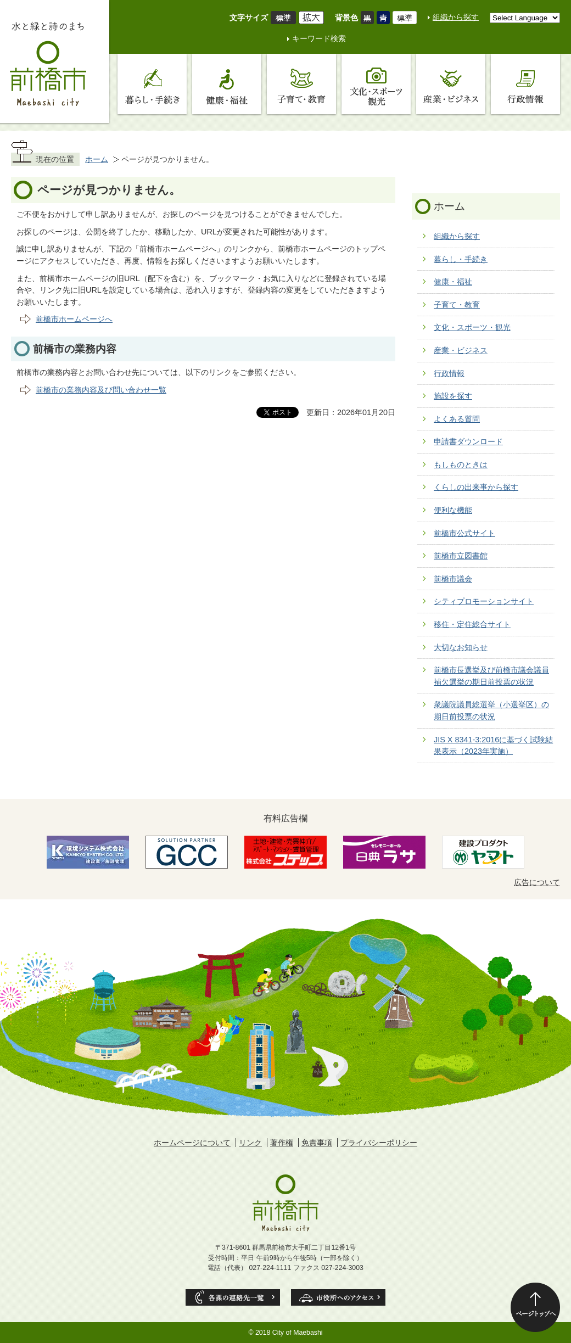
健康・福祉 (453, 281)
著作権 (281, 1142)
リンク (250, 1142)
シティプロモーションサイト (484, 601)
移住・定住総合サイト (472, 624)
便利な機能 (453, 510)
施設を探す (453, 395)
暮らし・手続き (461, 259)
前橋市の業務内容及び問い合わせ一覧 (101, 389)
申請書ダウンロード (468, 441)
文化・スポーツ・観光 (472, 327)
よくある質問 (457, 419)
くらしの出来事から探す (476, 487)
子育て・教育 (457, 304)
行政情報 (449, 373)
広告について (537, 882)
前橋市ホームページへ (74, 319)
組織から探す (456, 17)
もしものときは (461, 464)
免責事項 (316, 1142)
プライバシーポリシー (378, 1142)
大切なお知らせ (461, 647)
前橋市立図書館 (461, 555)
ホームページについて (192, 1142)
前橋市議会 (453, 578)
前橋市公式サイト (464, 533)
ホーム (96, 159)
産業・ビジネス (461, 350)
